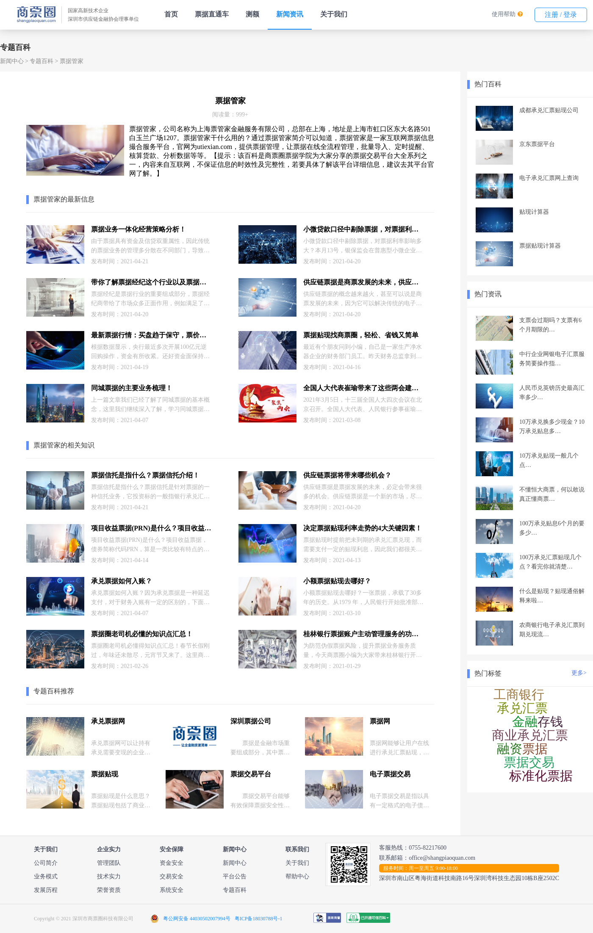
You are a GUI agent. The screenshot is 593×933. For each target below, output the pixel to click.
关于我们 (333, 14)
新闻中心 (12, 61)
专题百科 (41, 61)
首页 (171, 14)
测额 (252, 14)
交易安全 (171, 876)
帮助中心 (297, 876)
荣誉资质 (109, 890)
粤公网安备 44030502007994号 (196, 919)
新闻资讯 (289, 14)
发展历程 (46, 890)
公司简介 (46, 863)
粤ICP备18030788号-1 (259, 919)
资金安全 (171, 863)
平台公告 (235, 876)
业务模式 (46, 876)
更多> (579, 673)
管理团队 (109, 863)
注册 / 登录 (561, 14)
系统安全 (171, 890)
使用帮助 (503, 14)
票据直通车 (212, 14)
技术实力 (109, 876)
